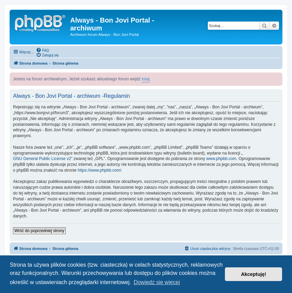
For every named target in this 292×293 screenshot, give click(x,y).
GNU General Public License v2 (42, 158)
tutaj (146, 79)
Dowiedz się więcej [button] (157, 282)
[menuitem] (42, 50)
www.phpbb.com (221, 158)
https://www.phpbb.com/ (99, 170)
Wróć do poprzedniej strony (39, 230)
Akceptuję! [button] (253, 274)
